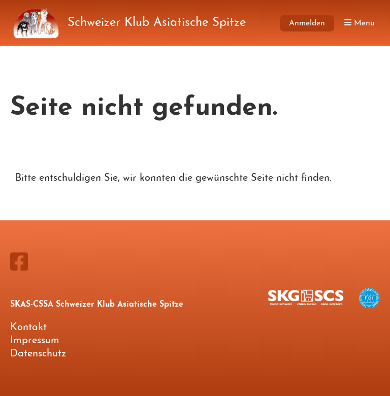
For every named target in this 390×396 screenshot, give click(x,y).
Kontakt (28, 327)
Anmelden (307, 23)
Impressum (34, 341)
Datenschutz (38, 354)
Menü (359, 22)
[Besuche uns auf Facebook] (19, 264)
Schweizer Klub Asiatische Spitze (157, 23)
